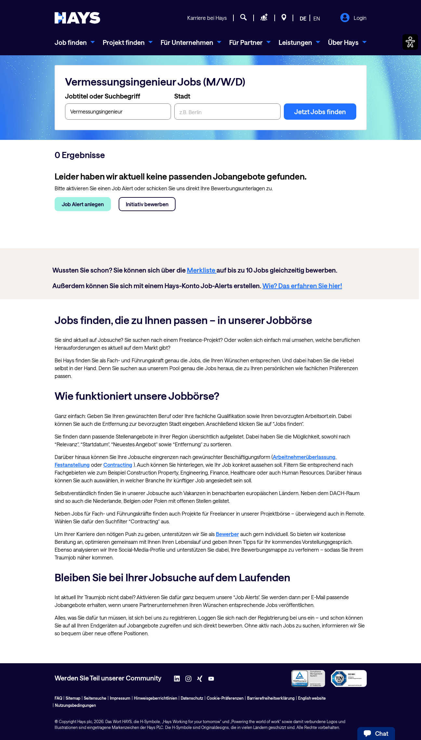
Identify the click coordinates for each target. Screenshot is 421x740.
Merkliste (202, 270)
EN (316, 18)
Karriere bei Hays (207, 18)
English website (312, 698)
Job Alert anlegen (83, 204)
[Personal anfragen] (264, 18)
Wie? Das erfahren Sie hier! (302, 285)
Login (353, 18)
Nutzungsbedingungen (75, 705)
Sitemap (73, 698)
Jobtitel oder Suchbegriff (102, 96)
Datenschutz (192, 698)
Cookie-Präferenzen (225, 698)
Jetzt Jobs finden (320, 111)
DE (303, 18)
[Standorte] (284, 18)
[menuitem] (75, 42)
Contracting (117, 465)
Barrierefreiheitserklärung (271, 698)
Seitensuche (95, 698)
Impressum (120, 698)
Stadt (182, 96)
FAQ (58, 698)
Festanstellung (72, 465)
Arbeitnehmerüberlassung (304, 457)
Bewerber (227, 534)
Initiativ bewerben (147, 204)
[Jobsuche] (243, 18)
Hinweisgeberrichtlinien (155, 698)
